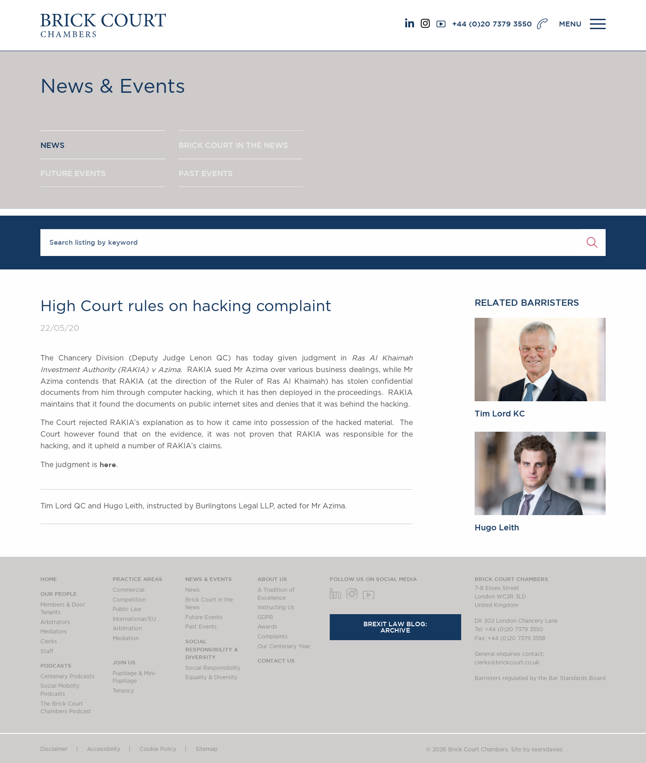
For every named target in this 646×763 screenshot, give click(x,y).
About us (272, 579)
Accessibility (103, 749)
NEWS (53, 146)
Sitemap (207, 749)
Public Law (127, 609)
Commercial (128, 590)
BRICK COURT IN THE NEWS (237, 146)
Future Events (204, 617)
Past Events (201, 626)
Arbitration (127, 628)
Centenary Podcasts (67, 676)
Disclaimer (54, 749)
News (192, 590)
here (108, 464)
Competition (129, 600)
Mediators (53, 631)
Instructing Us (276, 607)
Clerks (48, 641)
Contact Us (276, 660)
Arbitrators (55, 622)
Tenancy (123, 691)
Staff (46, 651)
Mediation (126, 638)
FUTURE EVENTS (75, 176)
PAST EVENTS (208, 176)
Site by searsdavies (537, 749)
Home (48, 579)
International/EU (134, 619)
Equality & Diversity (211, 677)
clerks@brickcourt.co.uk (507, 662)
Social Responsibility (212, 668)
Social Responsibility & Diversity (211, 649)
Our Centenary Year (284, 646)
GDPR (265, 617)
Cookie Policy (158, 749)
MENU (570, 24)
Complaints (273, 636)
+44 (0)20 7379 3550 (492, 24)
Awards (267, 626)
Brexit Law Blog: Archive (395, 627)
